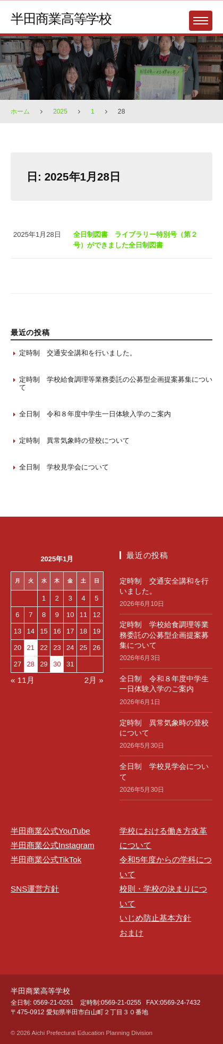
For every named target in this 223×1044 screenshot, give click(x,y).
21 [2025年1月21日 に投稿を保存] (31, 648)
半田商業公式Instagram (53, 845)
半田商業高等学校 (61, 18)
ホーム (20, 111)
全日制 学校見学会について (64, 467)
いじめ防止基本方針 (155, 917)
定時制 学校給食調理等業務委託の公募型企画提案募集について (115, 383)
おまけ (131, 932)
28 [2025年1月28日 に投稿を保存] (31, 664)
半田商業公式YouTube (50, 830)
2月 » (94, 679)
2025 (60, 111)
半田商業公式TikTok (46, 859)
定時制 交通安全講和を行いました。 (77, 353)
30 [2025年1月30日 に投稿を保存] (57, 664)
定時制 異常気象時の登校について (74, 440)
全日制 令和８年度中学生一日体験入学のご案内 (95, 414)
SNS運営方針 (35, 888)
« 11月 (23, 679)
